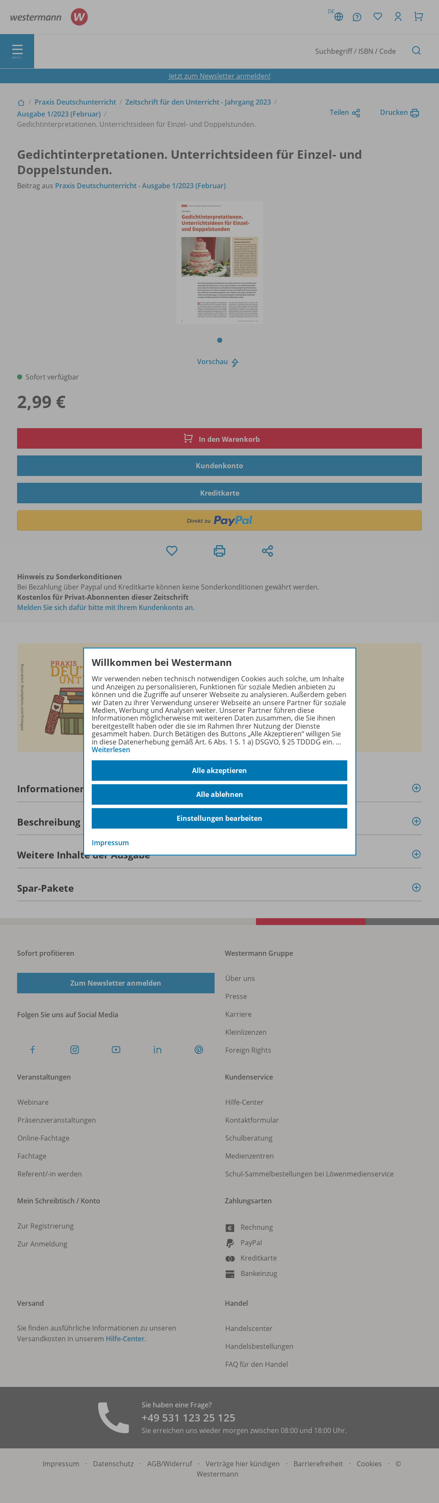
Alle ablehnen (219, 794)
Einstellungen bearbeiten (219, 818)
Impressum (110, 843)
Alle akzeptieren (219, 770)
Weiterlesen (111, 749)
